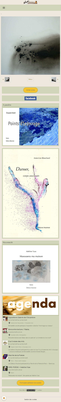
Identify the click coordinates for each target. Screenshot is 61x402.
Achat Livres (30, 90)
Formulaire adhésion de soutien (30, 383)
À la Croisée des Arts (16, 341)
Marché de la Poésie (16, 355)
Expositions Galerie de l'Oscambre (21, 317)
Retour (30, 79)
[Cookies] (4, 398)
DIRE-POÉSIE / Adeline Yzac (19, 367)
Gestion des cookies (30, 399)
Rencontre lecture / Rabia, (18, 329)
